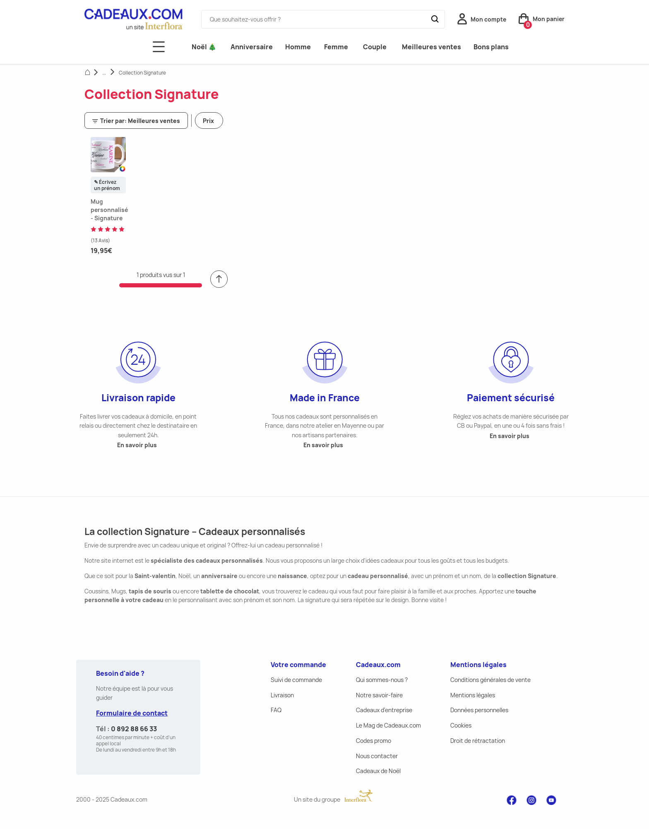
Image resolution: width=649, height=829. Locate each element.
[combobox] (323, 19)
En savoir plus (137, 445)
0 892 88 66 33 (134, 728)
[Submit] (438, 19)
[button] (481, 21)
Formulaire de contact (132, 713)
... (104, 72)
